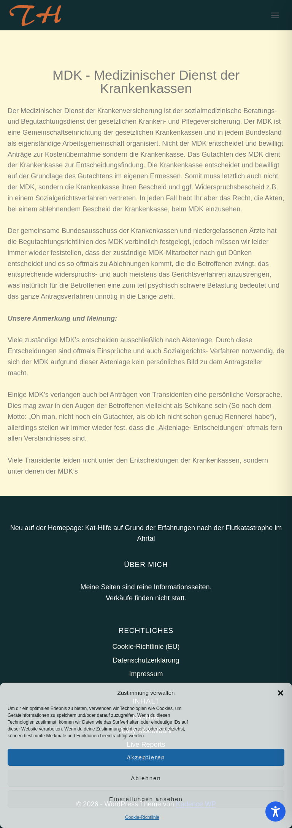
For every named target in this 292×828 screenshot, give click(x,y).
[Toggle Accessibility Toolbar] (275, 811)
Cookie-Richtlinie (142, 817)
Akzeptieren (146, 757)
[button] (280, 693)
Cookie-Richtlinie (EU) (145, 646)
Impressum (146, 674)
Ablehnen (146, 778)
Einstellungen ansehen (146, 799)
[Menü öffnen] (275, 15)
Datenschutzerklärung (146, 660)
